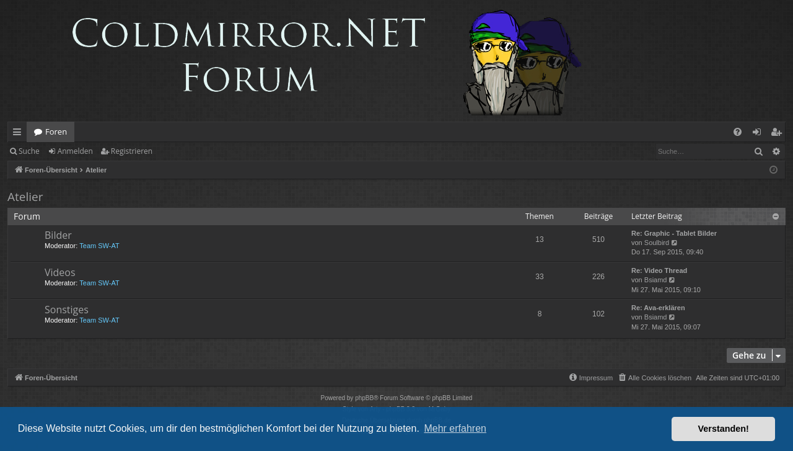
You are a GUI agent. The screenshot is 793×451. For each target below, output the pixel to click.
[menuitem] (737, 132)
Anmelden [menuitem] (760, 134)
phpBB (364, 398)
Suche (29, 151)
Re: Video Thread (659, 270)
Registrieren (131, 151)
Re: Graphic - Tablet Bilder (674, 233)
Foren (56, 131)
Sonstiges (67, 309)
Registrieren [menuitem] (779, 134)
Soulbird (656, 242)
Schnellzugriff (19, 134)
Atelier (25, 197)
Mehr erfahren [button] (455, 428)
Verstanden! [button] (723, 429)
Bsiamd (655, 280)
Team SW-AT (99, 245)
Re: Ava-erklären (658, 307)
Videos (60, 272)
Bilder (58, 235)
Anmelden (75, 151)
